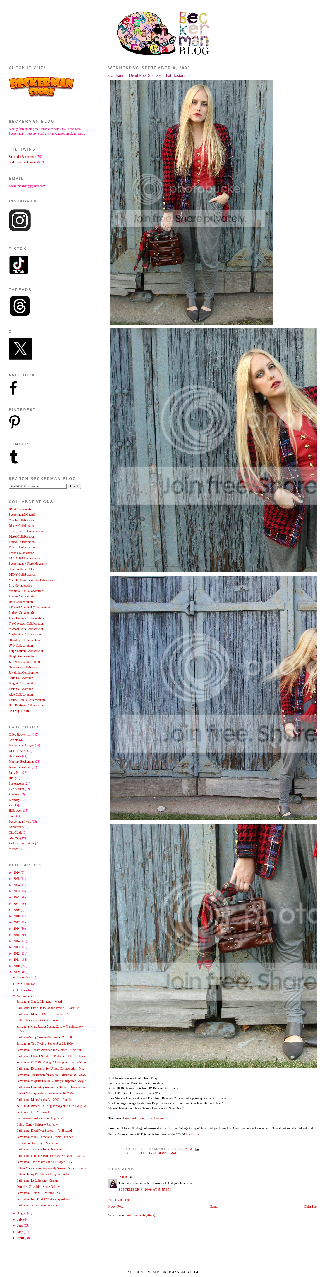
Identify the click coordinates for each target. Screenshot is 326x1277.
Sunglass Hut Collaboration (26, 591)
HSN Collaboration (21, 602)
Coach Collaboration (21, 520)
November (24, 983)
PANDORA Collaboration (25, 558)
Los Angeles (16, 783)
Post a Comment (118, 1200)
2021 (17, 903)
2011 (17, 959)
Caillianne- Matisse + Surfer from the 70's (43, 1014)
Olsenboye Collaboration (24, 640)
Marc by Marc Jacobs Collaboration (31, 580)
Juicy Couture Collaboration (26, 618)
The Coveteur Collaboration (26, 623)
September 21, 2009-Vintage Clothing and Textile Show (51, 1062)
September (24, 996)
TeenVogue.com (19, 711)
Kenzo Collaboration (22, 542)
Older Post (310, 1206)
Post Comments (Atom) (140, 1215)
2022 (17, 897)
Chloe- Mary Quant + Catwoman (37, 1020)
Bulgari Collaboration (22, 683)
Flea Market (16, 789)
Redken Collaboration (22, 612)
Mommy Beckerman (21, 761)
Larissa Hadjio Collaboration (27, 700)
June (20, 1225)
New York (15, 756)
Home (213, 1206)
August (22, 1213)
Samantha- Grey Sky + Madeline (37, 1143)
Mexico (13, 849)
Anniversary (16, 827)
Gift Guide (15, 832)
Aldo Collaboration (21, 694)
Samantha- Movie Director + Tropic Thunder (45, 1137)
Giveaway (15, 838)
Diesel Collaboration (21, 536)
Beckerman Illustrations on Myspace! (40, 1118)
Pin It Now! (193, 1134)
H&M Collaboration (21, 509)
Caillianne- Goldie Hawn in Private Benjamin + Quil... (51, 1155)
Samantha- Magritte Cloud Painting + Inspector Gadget (51, 1081)
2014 (17, 941)
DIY (11, 778)
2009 (17, 972)
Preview (14, 794)
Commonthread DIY (21, 569)
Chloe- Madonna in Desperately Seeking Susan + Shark (51, 1168)
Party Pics (15, 772)
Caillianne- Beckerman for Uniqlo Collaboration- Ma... (51, 1068)
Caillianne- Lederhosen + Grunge (37, 1180)
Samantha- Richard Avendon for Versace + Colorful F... (51, 1050)
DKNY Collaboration (22, 574)
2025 (17, 878)
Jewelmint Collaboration (24, 672)
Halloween (15, 810)
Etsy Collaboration (20, 585)
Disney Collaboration (22, 525)
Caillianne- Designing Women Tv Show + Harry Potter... (52, 1087)
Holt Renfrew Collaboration (26, 705)
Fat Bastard (156, 1118)
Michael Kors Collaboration (26, 629)
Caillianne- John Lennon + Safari (37, 1205)
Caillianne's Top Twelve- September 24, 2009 (45, 1037)
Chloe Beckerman (20, 734)
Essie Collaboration (21, 689)
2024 (17, 885)
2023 (17, 891)
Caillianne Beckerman (158, 1153)
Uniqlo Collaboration (22, 656)
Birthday (14, 800)
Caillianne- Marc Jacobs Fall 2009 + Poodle (44, 1099)
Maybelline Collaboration (25, 634)
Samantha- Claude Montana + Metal (39, 1001)
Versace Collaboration (22, 547)
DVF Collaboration (21, 645)
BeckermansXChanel (22, 514)
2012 (17, 953)
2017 (17, 922)
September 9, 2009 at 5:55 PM (145, 1189)
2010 (17, 966)
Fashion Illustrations (21, 843)
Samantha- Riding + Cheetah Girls (38, 1193)
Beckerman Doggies (21, 745)
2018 (17, 916)
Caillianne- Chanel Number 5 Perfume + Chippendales (51, 1056)
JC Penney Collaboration (24, 661)
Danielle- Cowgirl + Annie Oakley (38, 1186)
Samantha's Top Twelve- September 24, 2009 (45, 1043)
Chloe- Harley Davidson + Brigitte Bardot (43, 1174)
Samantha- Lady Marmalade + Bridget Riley (44, 1162)
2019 (17, 910)
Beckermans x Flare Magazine (28, 563)
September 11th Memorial (33, 1112)
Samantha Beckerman (22, 156)
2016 (17, 928)
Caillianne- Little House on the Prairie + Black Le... (49, 1008)
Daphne (123, 1176)
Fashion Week (17, 751)
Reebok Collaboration (22, 596)
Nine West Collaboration (24, 667)
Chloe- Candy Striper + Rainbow (37, 1124)
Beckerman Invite (20, 821)
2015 (17, 934)
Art (11, 805)
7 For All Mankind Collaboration (29, 607)
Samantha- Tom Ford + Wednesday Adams (43, 1199)
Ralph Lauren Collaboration (26, 651)
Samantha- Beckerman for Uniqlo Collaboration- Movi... (52, 1075)
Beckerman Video (20, 767)
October (22, 990)
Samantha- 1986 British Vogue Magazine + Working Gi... (52, 1106)
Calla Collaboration (21, 678)
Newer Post (115, 1206)
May (20, 1232)
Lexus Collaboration (21, 553)
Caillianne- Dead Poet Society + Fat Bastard (147, 75)
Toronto (13, 740)
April (21, 1238)
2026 (17, 872)
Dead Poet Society (134, 1118)
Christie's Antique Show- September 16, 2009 (45, 1093)
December (24, 977)
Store (12, 816)
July (20, 1219)
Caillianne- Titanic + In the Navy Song (41, 1149)
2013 (17, 947)
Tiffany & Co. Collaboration (26, 531)
